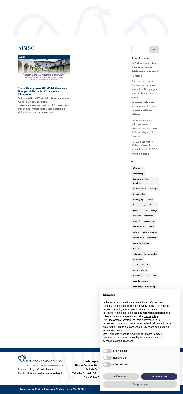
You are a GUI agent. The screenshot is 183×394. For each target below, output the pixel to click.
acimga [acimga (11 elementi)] (154, 210)
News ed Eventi (87, 41)
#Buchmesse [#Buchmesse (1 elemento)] (138, 168)
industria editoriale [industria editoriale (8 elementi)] (141, 264)
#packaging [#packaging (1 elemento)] (138, 199)
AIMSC (22, 56)
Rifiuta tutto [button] (121, 376)
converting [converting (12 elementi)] (151, 237)
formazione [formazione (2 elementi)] (137, 259)
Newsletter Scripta (121, 3)
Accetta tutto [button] (159, 376)
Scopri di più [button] (140, 384)
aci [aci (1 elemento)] (146, 210)
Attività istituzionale (90, 35)
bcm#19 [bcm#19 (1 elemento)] (136, 221)
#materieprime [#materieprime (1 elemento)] (139, 194)
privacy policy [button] (146, 305)
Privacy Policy (26, 369)
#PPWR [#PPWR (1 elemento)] (149, 199)
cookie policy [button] (151, 316)
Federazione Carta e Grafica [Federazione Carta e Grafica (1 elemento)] (145, 253)
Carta (21, 102)
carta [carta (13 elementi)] (151, 226)
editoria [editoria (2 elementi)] (136, 248)
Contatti (161, 9)
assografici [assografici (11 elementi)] (148, 215)
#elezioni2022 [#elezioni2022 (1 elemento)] (139, 188)
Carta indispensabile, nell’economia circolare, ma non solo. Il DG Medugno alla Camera (144, 128)
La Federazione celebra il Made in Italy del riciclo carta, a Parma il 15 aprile (144, 69)
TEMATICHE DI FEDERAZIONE (129, 35)
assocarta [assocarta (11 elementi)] (137, 215)
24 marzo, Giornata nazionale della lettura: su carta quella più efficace (144, 108)
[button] (175, 295)
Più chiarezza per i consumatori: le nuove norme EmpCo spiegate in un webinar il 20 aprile (144, 89)
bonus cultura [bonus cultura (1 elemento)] (149, 221)
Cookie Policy (45, 369)
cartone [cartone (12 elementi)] (136, 232)
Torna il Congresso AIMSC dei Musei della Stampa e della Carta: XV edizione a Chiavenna (42, 91)
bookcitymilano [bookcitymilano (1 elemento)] (139, 226)
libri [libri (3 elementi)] (154, 275)
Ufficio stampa (141, 3)
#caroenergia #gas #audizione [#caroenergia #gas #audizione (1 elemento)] (141, 180)
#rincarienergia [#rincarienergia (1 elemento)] (139, 204)
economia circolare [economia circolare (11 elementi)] (141, 242)
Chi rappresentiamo (55, 35)
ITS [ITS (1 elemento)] (148, 275)
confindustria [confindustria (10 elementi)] (138, 237)
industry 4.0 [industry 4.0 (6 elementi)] (138, 275)
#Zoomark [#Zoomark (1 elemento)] (137, 210)
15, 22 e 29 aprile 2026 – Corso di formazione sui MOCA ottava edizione (144, 147)
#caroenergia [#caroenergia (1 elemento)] (138, 173)
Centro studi (102, 3)
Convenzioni (158, 3)
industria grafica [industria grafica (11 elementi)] (140, 270)
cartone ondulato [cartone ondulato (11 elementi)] (150, 232)
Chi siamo (29, 35)
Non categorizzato (37, 102)
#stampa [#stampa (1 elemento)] (153, 204)
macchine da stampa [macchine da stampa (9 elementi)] (141, 281)
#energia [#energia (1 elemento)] (153, 188)
